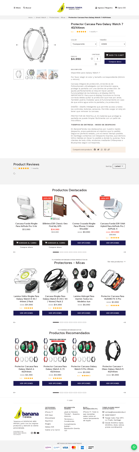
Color (74, 40)
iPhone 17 (49, 412)
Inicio (30, 17)
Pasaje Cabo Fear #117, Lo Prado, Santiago (113, 419)
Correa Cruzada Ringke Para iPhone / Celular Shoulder (83, 226)
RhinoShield (50, 418)
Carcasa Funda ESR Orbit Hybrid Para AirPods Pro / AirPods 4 (112, 226)
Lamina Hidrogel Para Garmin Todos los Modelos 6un (84, 299)
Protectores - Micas (57, 17)
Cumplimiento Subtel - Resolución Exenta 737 (72, 427)
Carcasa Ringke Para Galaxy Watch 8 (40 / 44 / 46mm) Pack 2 (55, 299)
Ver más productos (116, 262)
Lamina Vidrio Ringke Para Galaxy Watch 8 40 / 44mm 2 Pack (26, 299)
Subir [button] (69, 400)
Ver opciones (83, 243)
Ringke (48, 424)
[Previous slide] (17, 45)
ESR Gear (49, 415)
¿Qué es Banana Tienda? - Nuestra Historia (71, 414)
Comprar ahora (115, 62)
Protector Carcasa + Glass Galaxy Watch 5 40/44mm (113, 369)
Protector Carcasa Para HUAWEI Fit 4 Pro (112, 297)
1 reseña (93, 32)
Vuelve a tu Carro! (52, 430)
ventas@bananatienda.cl (114, 412)
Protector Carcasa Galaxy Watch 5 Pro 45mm (84, 367)
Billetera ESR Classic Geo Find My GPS (55, 224)
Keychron (49, 421)
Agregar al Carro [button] (26, 243)
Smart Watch (41, 17)
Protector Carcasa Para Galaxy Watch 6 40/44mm (26, 369)
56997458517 (109, 415)
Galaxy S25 (49, 427)
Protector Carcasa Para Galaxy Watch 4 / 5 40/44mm (55, 369)
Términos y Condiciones (69, 420)
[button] (108, 150)
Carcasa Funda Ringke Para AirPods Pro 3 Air (26, 224)
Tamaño (103, 40)
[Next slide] (55, 45)
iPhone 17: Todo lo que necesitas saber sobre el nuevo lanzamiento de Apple (91, 416)
